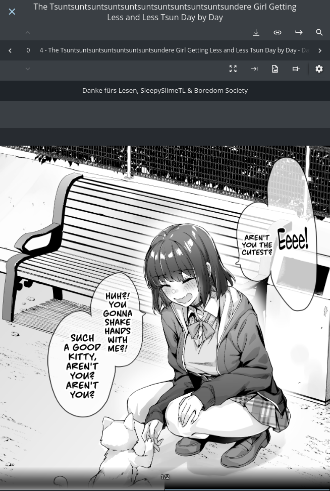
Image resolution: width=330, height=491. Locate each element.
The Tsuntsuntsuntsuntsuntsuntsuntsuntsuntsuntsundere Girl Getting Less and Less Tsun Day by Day (165, 12)
